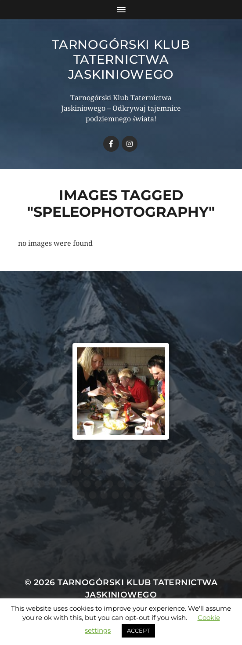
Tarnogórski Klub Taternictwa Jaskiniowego (121, 59)
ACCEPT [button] (138, 630)
